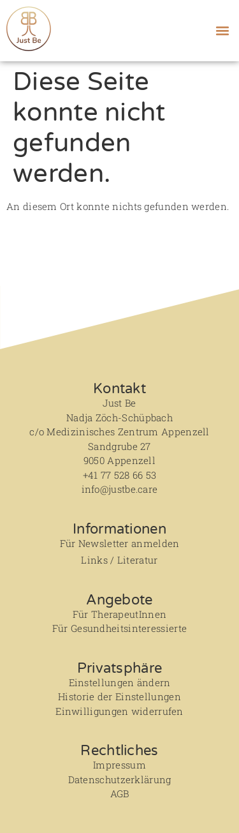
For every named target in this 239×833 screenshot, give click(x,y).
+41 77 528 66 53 (120, 475)
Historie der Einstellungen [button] (119, 696)
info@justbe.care (120, 489)
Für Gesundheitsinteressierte (119, 628)
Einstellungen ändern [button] (120, 682)
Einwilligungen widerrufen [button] (119, 711)
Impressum (119, 764)
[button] (222, 30)
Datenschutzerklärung (119, 779)
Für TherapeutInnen (119, 614)
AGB (119, 793)
